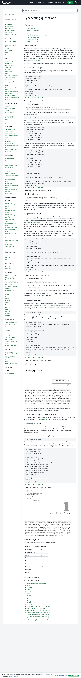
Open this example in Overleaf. (33, 98)
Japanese (29, 597)
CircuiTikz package (10, 337)
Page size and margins (11, 173)
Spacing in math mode (11, 82)
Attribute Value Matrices (11, 345)
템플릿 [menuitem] (45, 3)
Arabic (29, 585)
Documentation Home (11, 12)
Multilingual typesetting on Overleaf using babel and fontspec (11, 282)
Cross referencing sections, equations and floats (11, 135)
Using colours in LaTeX (11, 189)
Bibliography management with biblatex (10, 215)
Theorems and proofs (11, 322)
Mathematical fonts (10, 95)
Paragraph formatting (11, 165)
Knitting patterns (9, 335)
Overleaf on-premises (11, 34)
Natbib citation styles (11, 227)
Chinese (29, 587)
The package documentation (38, 612)
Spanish (29, 604)
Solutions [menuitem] (38, 3)
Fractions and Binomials (11, 75)
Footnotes (8, 191)
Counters (7, 181)
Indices (7, 139)
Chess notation (9, 333)
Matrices (7, 73)
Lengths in (9, 158)
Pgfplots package (9, 339)
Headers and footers (10, 161)
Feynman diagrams (10, 327)
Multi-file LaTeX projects (11, 149)
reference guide (34, 60)
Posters (7, 259)
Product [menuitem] (30, 3)
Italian (29, 595)
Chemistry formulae (10, 324)
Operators (8, 79)
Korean (29, 599)
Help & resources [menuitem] (59, 3)
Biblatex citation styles (11, 233)
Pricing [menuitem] (50, 3)
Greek (29, 593)
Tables (7, 106)
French (29, 589)
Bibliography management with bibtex (10, 205)
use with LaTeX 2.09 (41, 419)
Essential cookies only (61, 675)
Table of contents (9, 131)
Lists (6, 52)
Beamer (7, 255)
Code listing (8, 183)
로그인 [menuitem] (77, 3)
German (29, 591)
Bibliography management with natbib (10, 210)
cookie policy (16, 676)
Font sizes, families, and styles (36, 608)
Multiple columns (10, 179)
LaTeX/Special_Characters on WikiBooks (39, 620)
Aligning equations (10, 77)
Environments (9, 268)
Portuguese (30, 601)
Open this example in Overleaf (33, 357)
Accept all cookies (73, 675)
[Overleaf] (6, 2)
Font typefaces (9, 244)
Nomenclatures (9, 143)
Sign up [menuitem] (70, 3)
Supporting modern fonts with (38, 610)
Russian (29, 603)
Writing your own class (11, 363)
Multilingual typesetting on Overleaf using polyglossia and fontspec (12, 277)
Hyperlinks (8, 151)
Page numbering (9, 163)
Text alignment (9, 171)
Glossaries (8, 141)
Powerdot (7, 257)
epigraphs (43, 305)
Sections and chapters (11, 129)
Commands (8, 266)
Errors (7, 55)
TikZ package (8, 120)
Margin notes (8, 193)
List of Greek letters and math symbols (38, 606)
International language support (36, 584)
